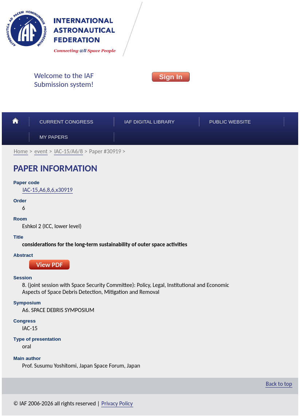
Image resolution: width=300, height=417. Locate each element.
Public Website (230, 122)
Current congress (66, 122)
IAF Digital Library (150, 122)
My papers (53, 137)
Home (21, 151)
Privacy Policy (117, 403)
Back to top (279, 383)
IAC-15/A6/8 (68, 151)
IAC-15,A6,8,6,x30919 (48, 189)
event (41, 151)
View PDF (49, 264)
